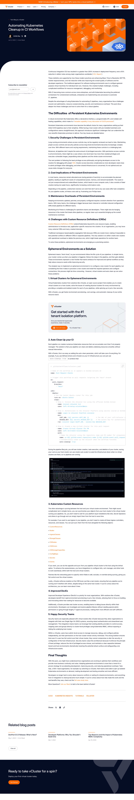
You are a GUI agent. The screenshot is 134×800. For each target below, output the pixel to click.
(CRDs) (71, 224)
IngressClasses (55, 534)
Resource (57, 224)
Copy (123, 366)
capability (84, 121)
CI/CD (104, 121)
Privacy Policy (27, 93)
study (82, 680)
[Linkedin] (25, 36)
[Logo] (9, 7)
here (86, 680)
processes (109, 121)
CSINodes (53, 542)
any (90, 121)
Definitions (64, 224)
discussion (95, 121)
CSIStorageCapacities (57, 550)
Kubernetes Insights (64, 696)
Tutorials (79, 696)
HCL (94, 74)
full (75, 680)
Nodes (52, 530)
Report (99, 74)
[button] (20, 7)
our (65, 684)
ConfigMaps (54, 554)
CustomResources (56, 527)
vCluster (90, 696)
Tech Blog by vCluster (17, 20)
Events (52, 562)
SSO (73, 163)
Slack (68, 684)
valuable (77, 121)
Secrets (52, 558)
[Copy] (64, 707)
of (100, 121)
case (78, 680)
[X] (22, 36)
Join (62, 684)
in (88, 121)
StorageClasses (55, 538)
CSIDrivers (53, 546)
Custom (51, 224)
